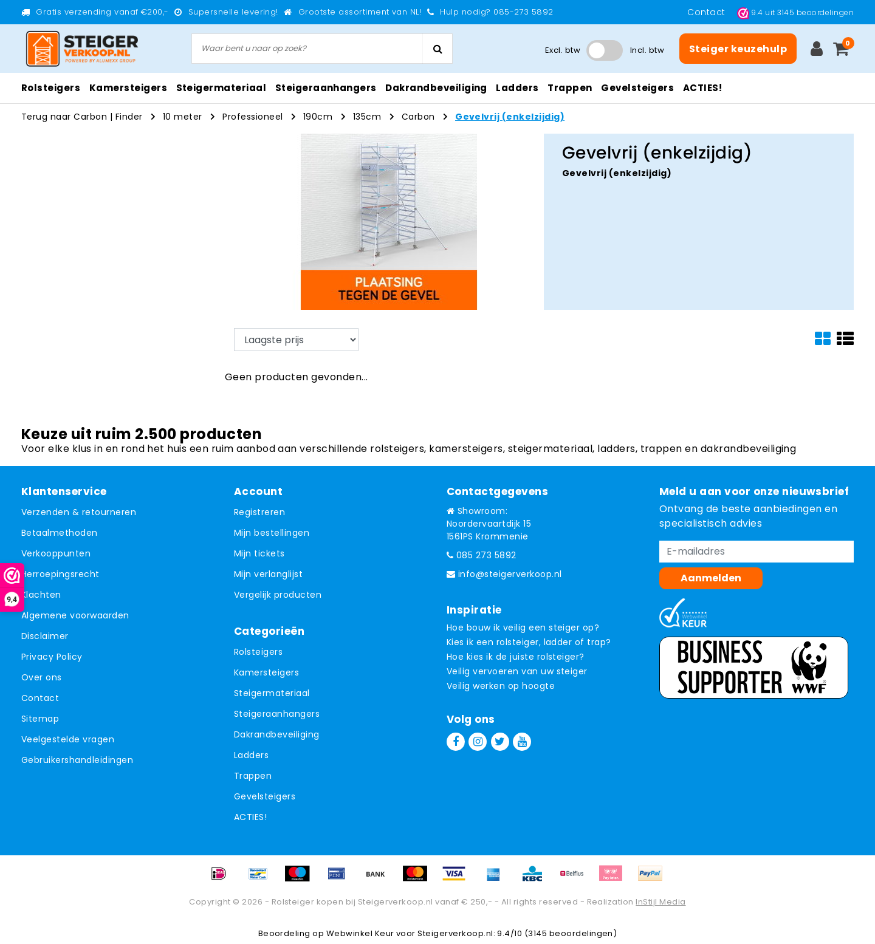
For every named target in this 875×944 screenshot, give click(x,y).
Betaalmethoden (59, 533)
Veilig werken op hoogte (501, 686)
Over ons (41, 677)
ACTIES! (250, 817)
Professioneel (252, 117)
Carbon (418, 117)
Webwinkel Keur (360, 933)
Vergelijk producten (277, 595)
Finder (129, 117)
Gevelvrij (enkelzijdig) (509, 117)
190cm (317, 117)
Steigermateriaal (272, 693)
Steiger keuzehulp (738, 49)
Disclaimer (45, 636)
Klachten (41, 595)
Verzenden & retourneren (78, 512)
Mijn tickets (259, 553)
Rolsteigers (258, 652)
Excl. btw (562, 50)
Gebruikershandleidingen (77, 760)
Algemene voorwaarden (75, 615)
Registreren (259, 512)
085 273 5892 (481, 555)
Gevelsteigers (264, 796)
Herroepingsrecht (60, 574)
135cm (367, 117)
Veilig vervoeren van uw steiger (517, 671)
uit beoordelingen (795, 12)
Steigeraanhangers (277, 714)
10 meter (182, 117)
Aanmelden (711, 578)
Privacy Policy (52, 657)
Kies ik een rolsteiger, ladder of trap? (529, 642)
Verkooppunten (56, 553)
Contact (707, 12)
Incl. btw (647, 50)
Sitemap (40, 719)
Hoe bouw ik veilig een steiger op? (523, 627)
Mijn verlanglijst (268, 574)
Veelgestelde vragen (67, 739)
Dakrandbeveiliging (277, 734)
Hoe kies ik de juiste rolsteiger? (516, 657)
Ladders (251, 755)
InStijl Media (660, 902)
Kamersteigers (266, 672)
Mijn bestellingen (271, 533)
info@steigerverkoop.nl (504, 574)
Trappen (253, 776)
